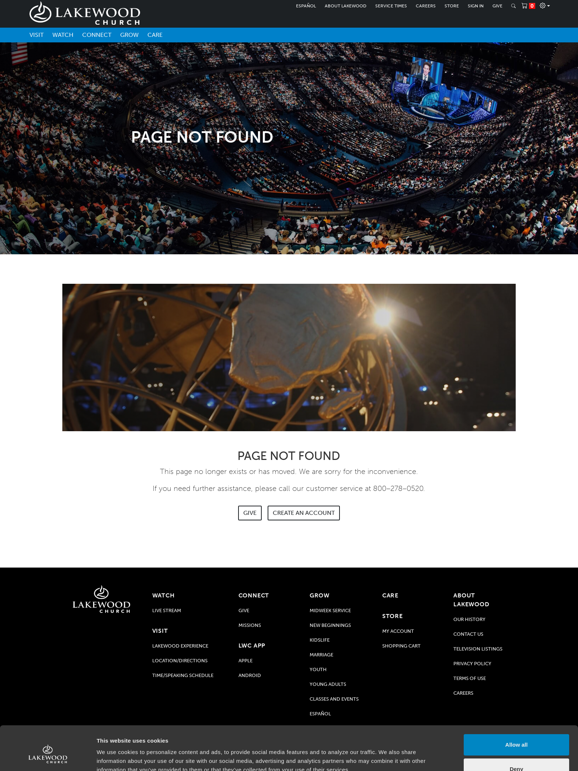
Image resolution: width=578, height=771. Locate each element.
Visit (36, 34)
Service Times (391, 5)
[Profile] (544, 5)
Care (155, 34)
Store (452, 5)
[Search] (513, 6)
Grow (129, 34)
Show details (114, 756)
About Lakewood (345, 5)
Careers (426, 5)
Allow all (516, 711)
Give (497, 5)
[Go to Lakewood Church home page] (101, 599)
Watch (62, 34)
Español (306, 5)
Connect (96, 34)
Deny (516, 735)
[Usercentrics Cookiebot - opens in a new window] (47, 756)
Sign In (476, 5)
